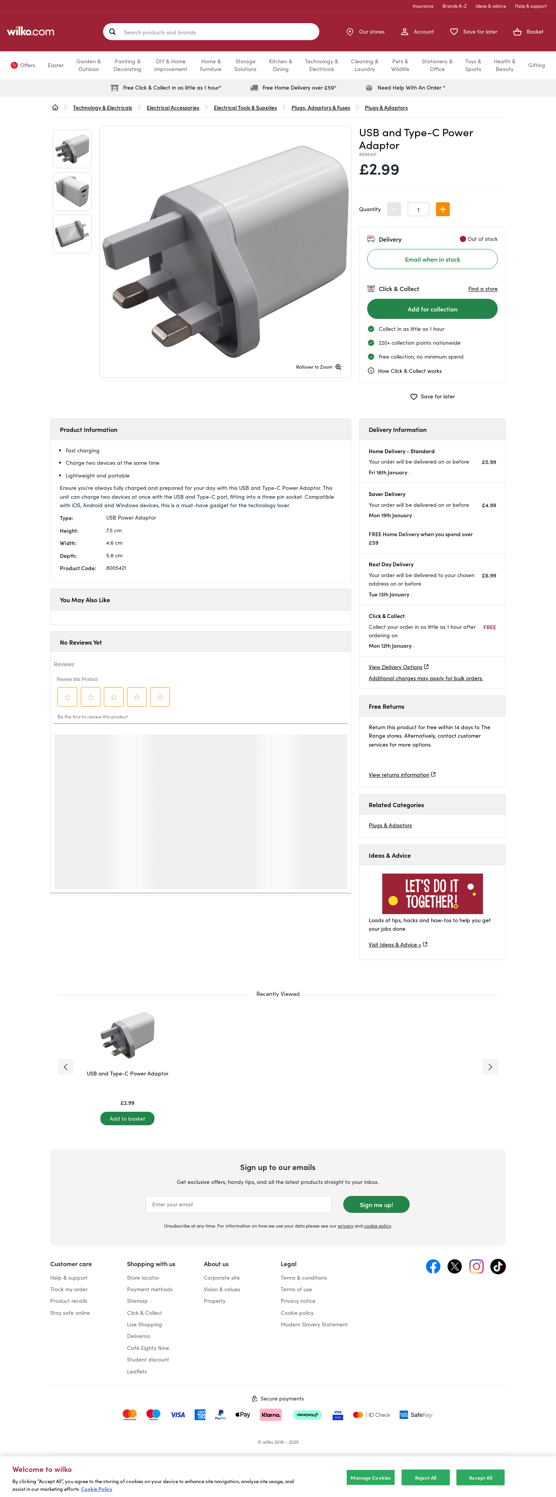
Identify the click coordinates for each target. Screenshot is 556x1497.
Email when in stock (432, 259)
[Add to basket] (127, 1119)
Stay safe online (70, 1312)
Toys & (473, 65)
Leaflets (137, 1371)
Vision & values (222, 1289)
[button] (443, 209)
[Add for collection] (432, 309)
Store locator (143, 1277)
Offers (27, 65)
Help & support (531, 6)
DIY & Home (170, 65)
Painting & (127, 65)
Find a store (483, 288)
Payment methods (150, 1289)
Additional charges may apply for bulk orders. (426, 678)
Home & (211, 65)
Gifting (536, 65)
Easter (56, 65)
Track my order (69, 1289)
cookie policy (377, 1226)
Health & (504, 65)
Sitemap (137, 1300)
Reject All (425, 1477)
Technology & (321, 65)
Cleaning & (364, 65)
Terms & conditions (304, 1277)
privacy (345, 1226)
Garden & (88, 65)
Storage (245, 65)
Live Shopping (144, 1324)
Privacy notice (298, 1300)
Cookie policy (297, 1312)
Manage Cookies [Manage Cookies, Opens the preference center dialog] (371, 1477)
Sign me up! (376, 1204)
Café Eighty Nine (148, 1347)
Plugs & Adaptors (390, 825)
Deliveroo (138, 1336)
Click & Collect (144, 1312)
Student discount (148, 1359)
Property (214, 1300)
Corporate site (222, 1277)
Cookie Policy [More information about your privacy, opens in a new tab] (96, 1488)
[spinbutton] (418, 209)
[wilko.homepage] (55, 107)
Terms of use (296, 1289)
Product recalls (68, 1300)
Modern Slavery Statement (314, 1324)
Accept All (480, 1477)
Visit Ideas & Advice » (395, 944)
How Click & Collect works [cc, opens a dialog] (404, 370)
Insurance (423, 6)
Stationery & (437, 65)
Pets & (400, 65)
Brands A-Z (454, 6)
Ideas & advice (491, 6)
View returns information (399, 774)
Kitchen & (280, 65)
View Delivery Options (395, 667)
